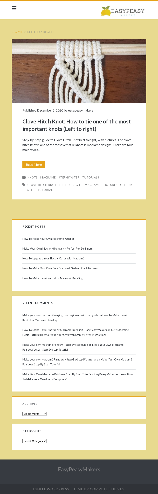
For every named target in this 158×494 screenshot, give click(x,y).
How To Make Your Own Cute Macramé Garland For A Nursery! (60, 268)
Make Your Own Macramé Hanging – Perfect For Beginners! (57, 248)
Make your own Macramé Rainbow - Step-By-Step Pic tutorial (59, 359)
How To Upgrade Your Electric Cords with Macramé (53, 258)
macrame (92, 185)
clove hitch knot (42, 185)
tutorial (45, 189)
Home (17, 31)
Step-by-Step (69, 177)
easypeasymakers (80, 110)
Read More (35, 164)
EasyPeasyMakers (79, 469)
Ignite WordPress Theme (58, 489)
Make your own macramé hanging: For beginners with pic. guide (60, 315)
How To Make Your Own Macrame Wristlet (48, 238)
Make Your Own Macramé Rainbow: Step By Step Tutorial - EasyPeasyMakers (69, 374)
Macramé (48, 177)
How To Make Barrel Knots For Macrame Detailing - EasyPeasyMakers (64, 330)
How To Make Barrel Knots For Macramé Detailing (52, 278)
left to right (70, 185)
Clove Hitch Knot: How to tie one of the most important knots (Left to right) (79, 71)
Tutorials (90, 177)
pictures (110, 185)
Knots (33, 177)
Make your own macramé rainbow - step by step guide (55, 344)
